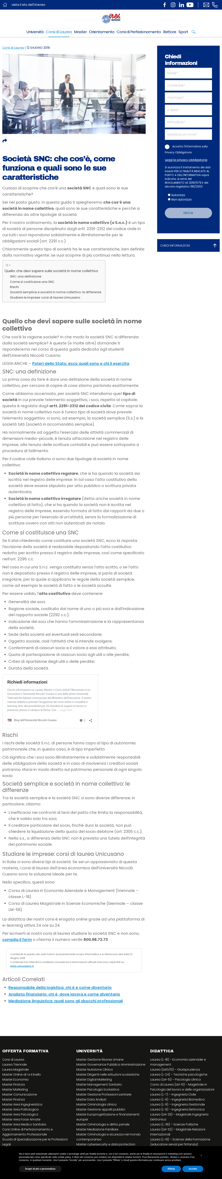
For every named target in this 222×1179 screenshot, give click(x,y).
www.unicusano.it (22, 966)
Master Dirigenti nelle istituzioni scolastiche (107, 1074)
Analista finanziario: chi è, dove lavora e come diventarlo (64, 994)
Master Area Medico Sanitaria (24, 1124)
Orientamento (101, 32)
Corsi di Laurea (59, 32)
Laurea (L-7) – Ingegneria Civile (173, 1094)
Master (80, 32)
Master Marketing (15, 1089)
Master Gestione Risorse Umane (100, 1059)
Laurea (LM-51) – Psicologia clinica (175, 1079)
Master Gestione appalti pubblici (100, 1109)
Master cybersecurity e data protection (105, 1144)
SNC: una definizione (25, 276)
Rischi (14, 287)
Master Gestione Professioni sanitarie (103, 1094)
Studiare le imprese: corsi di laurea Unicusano (45, 297)
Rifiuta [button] (171, 1168)
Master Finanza (13, 1084)
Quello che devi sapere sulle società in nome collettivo (51, 270)
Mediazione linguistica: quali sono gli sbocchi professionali (65, 1001)
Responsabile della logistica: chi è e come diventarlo (60, 987)
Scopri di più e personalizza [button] (40, 1168)
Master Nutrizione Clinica (94, 1069)
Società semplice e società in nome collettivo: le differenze (55, 292)
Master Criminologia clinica (96, 1104)
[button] (201, 1155)
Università (35, 32)
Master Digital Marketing (94, 1079)
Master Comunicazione (19, 1094)
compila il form (17, 939)
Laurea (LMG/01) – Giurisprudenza (175, 1069)
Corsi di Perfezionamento (139, 32)
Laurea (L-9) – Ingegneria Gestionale (177, 1104)
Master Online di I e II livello (21, 1074)
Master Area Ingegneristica (22, 1104)
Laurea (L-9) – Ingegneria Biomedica (177, 1099)
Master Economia (15, 1079)
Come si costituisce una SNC (32, 282)
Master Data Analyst (91, 1099)
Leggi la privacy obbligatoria (186, 160)
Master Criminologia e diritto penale (103, 1124)
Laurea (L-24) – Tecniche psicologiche (178, 1074)
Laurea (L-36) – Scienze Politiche (174, 1124)
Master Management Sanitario (99, 1084)
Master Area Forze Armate (21, 1119)
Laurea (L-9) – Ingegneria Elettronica (177, 1109)
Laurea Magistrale (15, 1069)
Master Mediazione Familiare (97, 1129)
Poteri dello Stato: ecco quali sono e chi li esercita (80, 363)
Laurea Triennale (14, 1064)
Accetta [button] (193, 1168)
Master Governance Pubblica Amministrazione (110, 1064)
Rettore (169, 32)
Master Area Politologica (20, 1109)
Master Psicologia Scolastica (97, 1089)
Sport (183, 32)
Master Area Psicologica (20, 1114)
